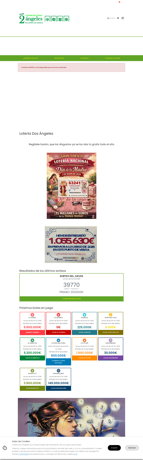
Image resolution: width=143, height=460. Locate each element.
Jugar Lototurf (84, 358)
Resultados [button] (59, 58)
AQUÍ (75, 454)
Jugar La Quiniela (58, 332)
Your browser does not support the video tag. (71, 102)
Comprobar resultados (71, 299)
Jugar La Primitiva (32, 358)
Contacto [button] (84, 58)
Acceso (111, 18)
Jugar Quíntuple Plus (110, 332)
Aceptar (114, 448)
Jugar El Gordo (32, 332)
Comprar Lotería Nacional (58, 362)
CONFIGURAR (23, 454)
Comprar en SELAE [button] (112, 58)
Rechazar (132, 448)
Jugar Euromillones (58, 388)
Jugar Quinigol (84, 332)
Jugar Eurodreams (110, 358)
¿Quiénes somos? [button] (30, 58)
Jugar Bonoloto (32, 388)
